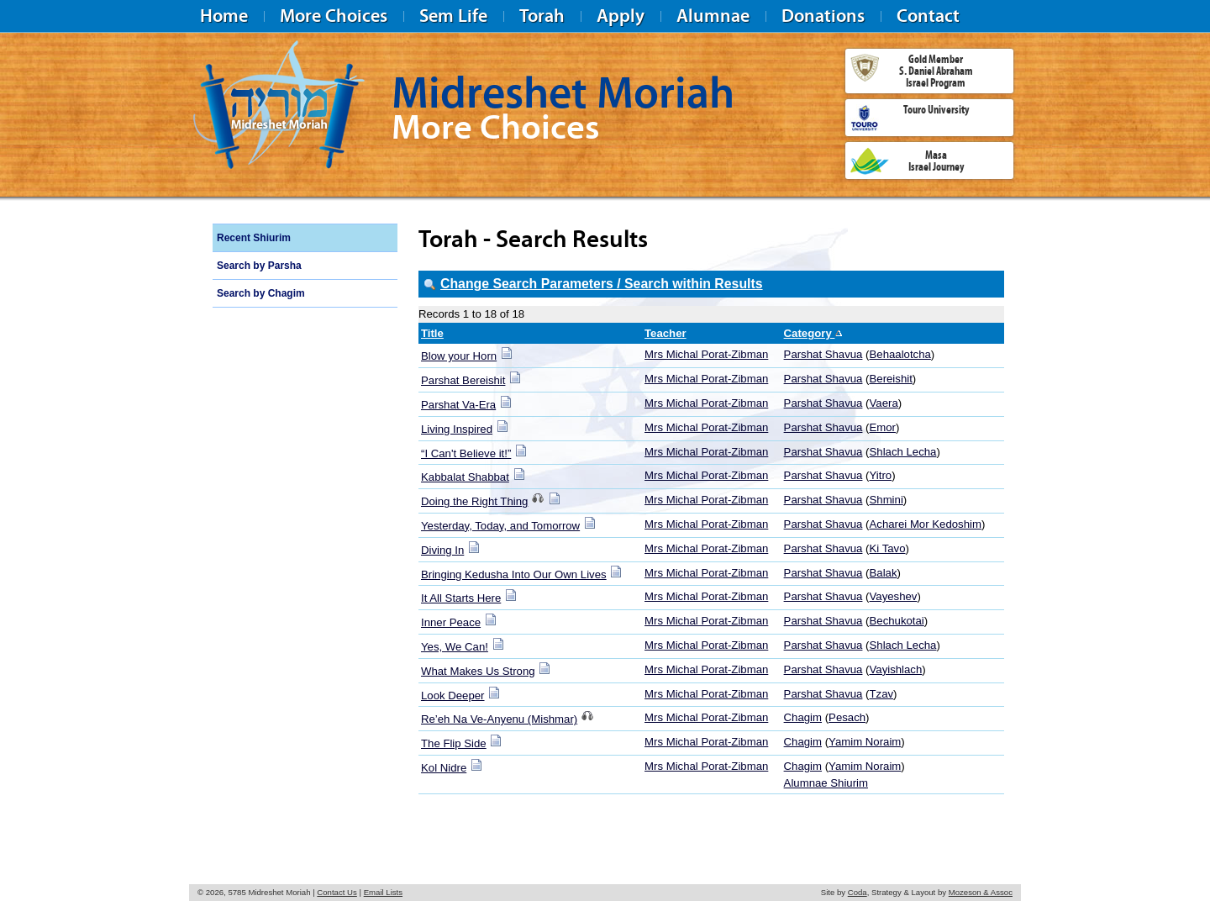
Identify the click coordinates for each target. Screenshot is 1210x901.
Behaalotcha (900, 354)
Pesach (847, 717)
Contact (928, 15)
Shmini (886, 499)
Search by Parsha (259, 265)
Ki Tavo (888, 548)
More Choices (333, 15)
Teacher (665, 333)
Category (814, 333)
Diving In (442, 550)
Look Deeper (453, 695)
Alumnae (713, 15)
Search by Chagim (261, 293)
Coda (857, 892)
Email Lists (383, 892)
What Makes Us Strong (478, 671)
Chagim (803, 717)
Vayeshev (894, 596)
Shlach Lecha (903, 451)
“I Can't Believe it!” (466, 453)
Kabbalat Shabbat (465, 477)
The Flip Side (454, 743)
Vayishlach (896, 669)
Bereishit (891, 378)
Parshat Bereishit (463, 380)
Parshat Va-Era (458, 404)
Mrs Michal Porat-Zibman (706, 354)
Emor (883, 427)
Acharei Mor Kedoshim (925, 524)
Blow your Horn (459, 356)
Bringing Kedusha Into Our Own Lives (514, 574)
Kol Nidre (443, 767)
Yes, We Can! (454, 646)
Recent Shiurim (254, 238)
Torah (542, 15)
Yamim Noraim (865, 741)
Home (224, 15)
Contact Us (336, 892)
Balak (883, 572)
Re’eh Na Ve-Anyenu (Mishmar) (499, 719)
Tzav (882, 694)
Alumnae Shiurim (826, 783)
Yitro (881, 475)
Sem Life (453, 15)
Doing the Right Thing (474, 501)
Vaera (884, 403)
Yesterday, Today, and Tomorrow (500, 525)
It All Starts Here (461, 598)
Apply (620, 15)
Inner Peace (451, 622)
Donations (823, 15)
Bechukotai (897, 620)
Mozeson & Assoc (981, 892)
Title (432, 333)
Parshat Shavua (823, 354)
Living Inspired (456, 429)
